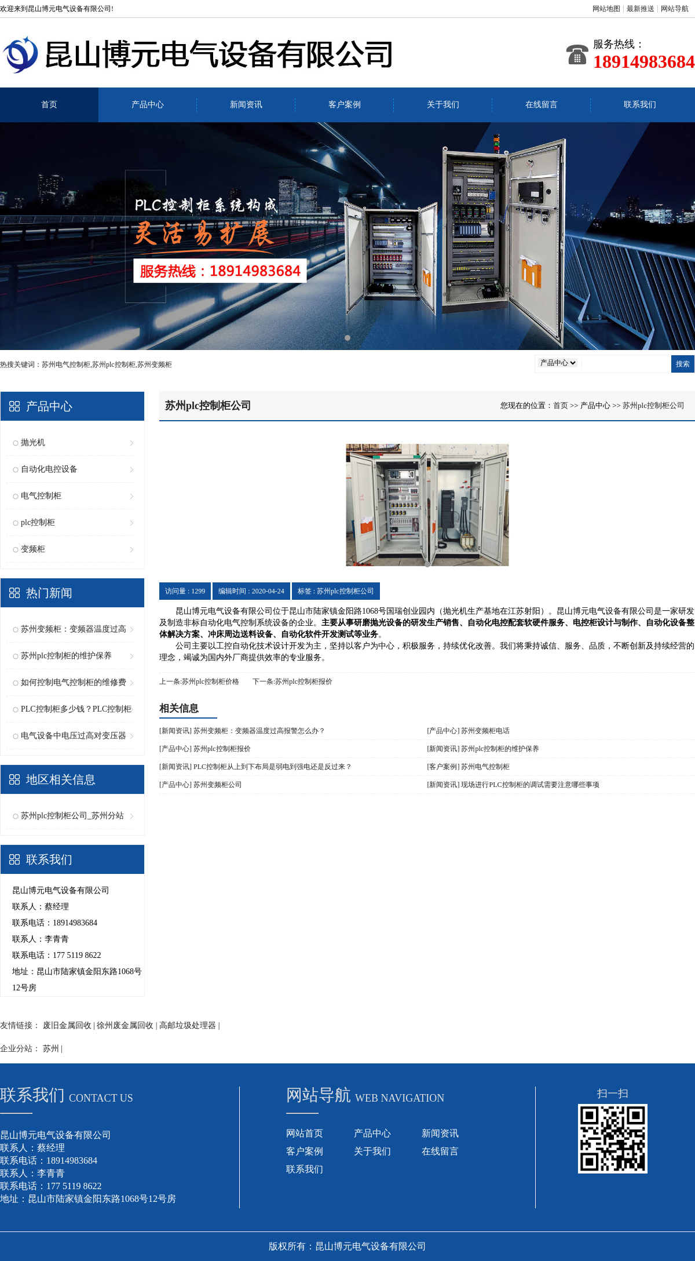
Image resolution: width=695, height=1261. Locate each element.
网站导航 (675, 9)
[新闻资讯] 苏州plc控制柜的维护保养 (483, 749)
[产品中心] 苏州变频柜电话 (468, 731)
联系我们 (640, 104)
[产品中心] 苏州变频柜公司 (200, 785)
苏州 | (53, 1048)
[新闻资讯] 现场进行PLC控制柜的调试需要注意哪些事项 (513, 785)
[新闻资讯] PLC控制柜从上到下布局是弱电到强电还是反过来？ (255, 767)
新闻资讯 (246, 104)
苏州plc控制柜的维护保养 (66, 655)
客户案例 (344, 104)
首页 (49, 104)
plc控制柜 (38, 522)
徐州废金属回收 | (128, 1025)
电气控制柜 (41, 495)
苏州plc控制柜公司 (654, 405)
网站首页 (304, 1133)
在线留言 (541, 104)
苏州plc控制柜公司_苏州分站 (72, 815)
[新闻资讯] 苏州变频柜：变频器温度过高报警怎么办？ (242, 731)
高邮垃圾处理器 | (189, 1025)
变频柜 (33, 549)
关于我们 (443, 104)
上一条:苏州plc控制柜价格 (199, 681)
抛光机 (33, 442)
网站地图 (606, 9)
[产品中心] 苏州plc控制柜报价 (205, 749)
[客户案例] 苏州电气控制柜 (468, 767)
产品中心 (147, 104)
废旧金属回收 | (70, 1025)
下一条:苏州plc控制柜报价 (292, 681)
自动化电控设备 (49, 469)
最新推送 (640, 9)
